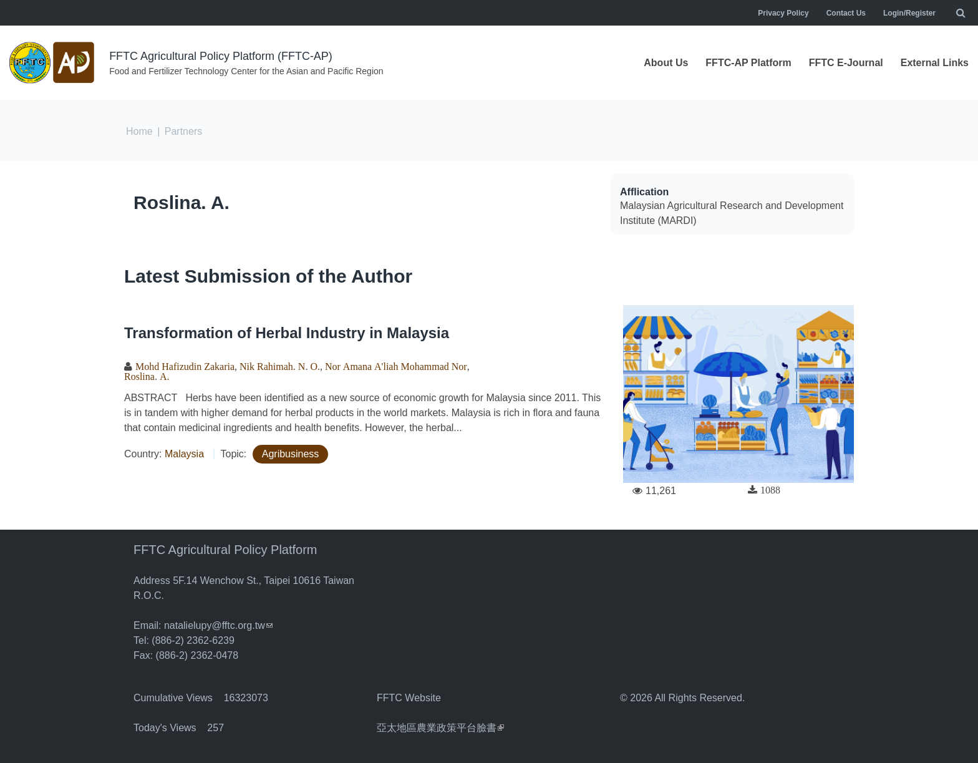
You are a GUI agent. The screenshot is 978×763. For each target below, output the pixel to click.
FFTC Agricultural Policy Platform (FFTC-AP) (220, 56)
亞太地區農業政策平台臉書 (440, 727)
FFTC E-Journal (846, 62)
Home (139, 131)
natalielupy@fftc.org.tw (218, 625)
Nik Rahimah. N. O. (280, 366)
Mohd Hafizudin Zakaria (185, 366)
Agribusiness (290, 454)
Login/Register (909, 13)
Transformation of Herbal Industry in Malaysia (286, 332)
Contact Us (846, 13)
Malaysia (184, 454)
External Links (935, 62)
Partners (183, 131)
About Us (666, 62)
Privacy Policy (783, 13)
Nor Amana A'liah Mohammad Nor (396, 366)
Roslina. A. (181, 202)
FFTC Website (409, 698)
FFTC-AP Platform (748, 62)
